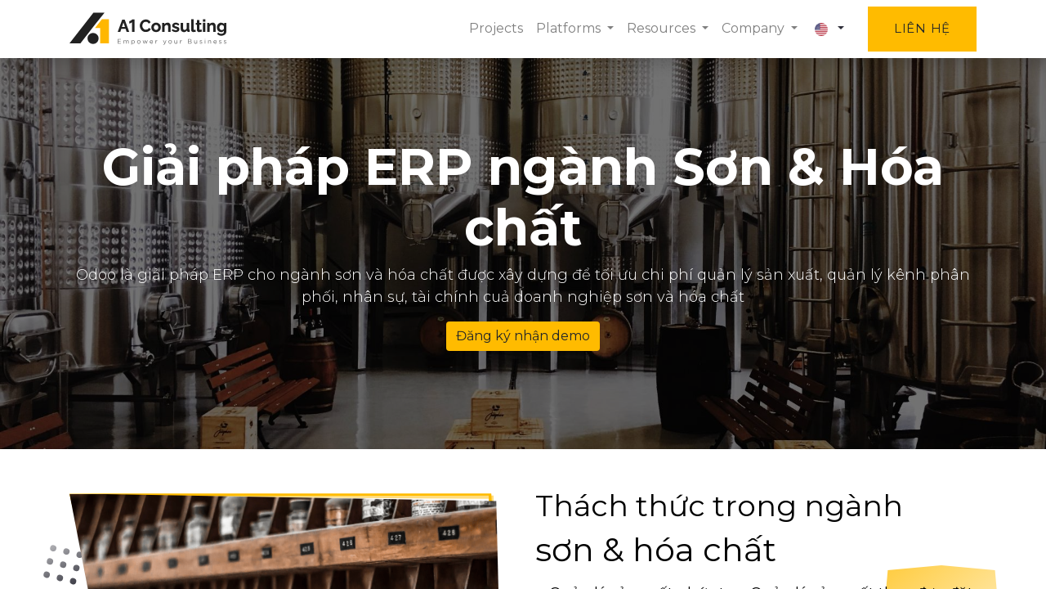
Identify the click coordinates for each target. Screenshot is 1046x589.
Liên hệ (922, 28)
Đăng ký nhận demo (523, 336)
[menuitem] (496, 28)
